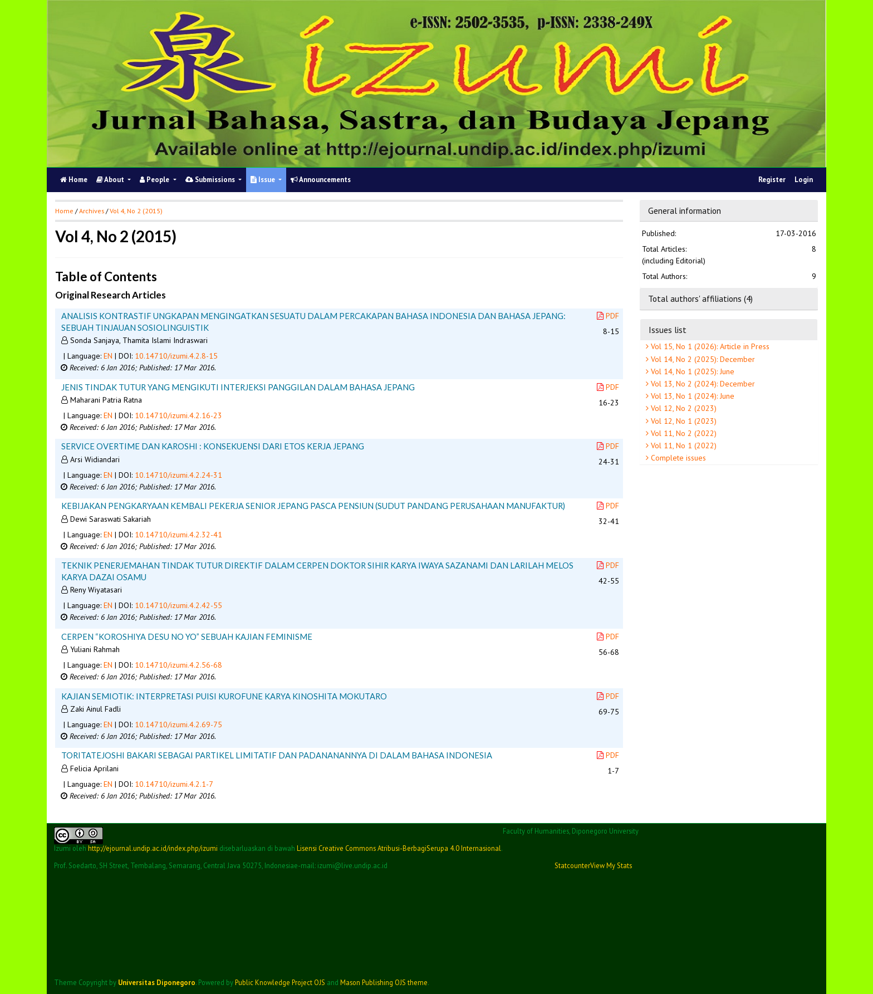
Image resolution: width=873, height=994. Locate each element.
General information (684, 210)
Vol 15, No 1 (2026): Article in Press (709, 346)
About (111, 179)
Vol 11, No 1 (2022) (683, 445)
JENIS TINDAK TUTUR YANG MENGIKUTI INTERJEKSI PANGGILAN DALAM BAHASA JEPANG (238, 387)
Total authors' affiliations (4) (700, 298)
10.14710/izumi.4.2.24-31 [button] (178, 475)
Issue (264, 179)
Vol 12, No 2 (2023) (683, 408)
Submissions (211, 179)
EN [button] (108, 356)
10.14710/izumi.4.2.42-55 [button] (178, 605)
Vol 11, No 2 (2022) (683, 433)
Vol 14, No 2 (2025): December (702, 359)
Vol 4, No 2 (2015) (136, 211)
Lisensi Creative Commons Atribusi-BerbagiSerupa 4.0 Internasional (399, 848)
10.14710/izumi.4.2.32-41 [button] (178, 535)
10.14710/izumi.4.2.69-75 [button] (178, 724)
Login (803, 179)
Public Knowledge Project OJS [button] (280, 982)
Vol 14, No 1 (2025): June (691, 371)
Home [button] (64, 211)
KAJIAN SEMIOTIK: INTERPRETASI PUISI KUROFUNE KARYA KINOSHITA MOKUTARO (224, 696)
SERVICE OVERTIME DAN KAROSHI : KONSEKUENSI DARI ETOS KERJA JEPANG (212, 446)
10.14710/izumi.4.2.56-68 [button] (178, 665)
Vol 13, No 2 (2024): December (702, 384)
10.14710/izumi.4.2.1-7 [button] (174, 784)
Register (772, 179)
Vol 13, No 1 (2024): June (691, 396)
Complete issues (677, 458)
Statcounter (572, 865)
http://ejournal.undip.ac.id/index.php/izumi (153, 848)
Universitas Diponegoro (156, 982)
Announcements (321, 179)
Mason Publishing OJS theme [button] (384, 982)
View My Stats (611, 865)
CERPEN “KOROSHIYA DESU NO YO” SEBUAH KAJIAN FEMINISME (186, 636)
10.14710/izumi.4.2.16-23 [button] (178, 415)
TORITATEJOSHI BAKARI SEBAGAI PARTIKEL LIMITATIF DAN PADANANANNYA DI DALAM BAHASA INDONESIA (276, 755)
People (155, 179)
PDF (608, 316)
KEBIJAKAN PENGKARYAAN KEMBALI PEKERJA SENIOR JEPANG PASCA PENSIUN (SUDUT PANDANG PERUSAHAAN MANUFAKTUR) (313, 506)
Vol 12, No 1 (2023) (683, 421)
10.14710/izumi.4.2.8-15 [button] (176, 356)
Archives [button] (91, 211)
